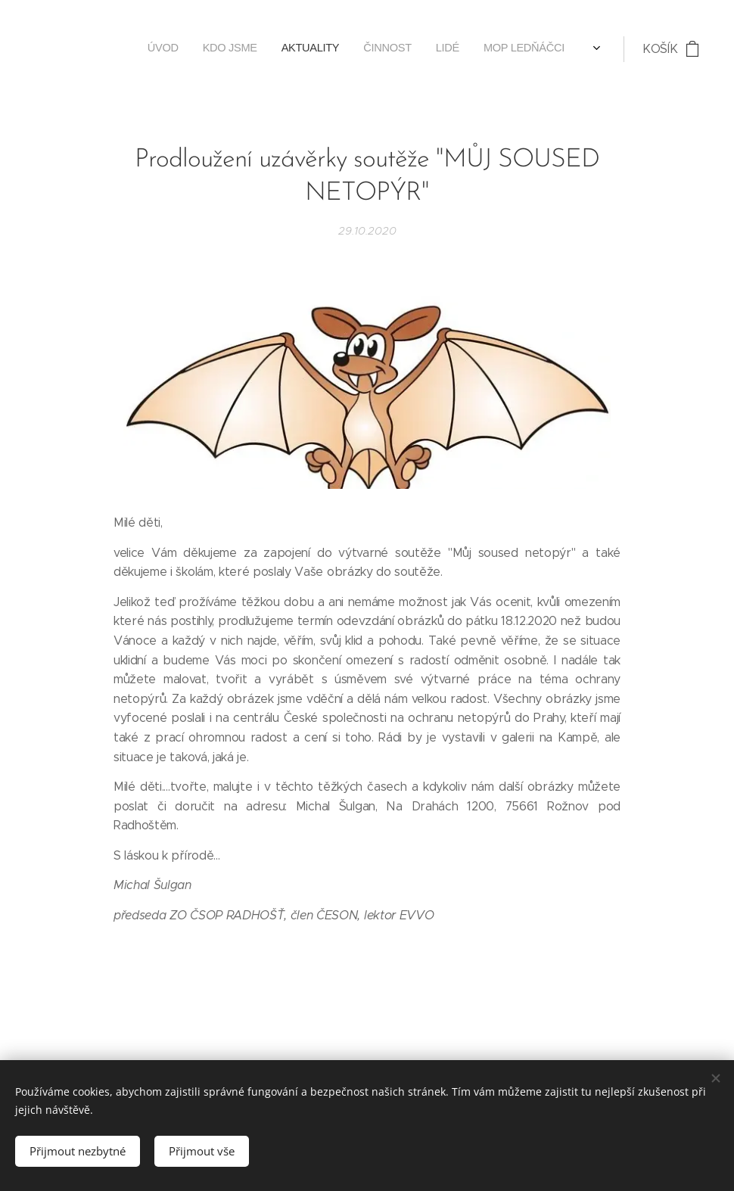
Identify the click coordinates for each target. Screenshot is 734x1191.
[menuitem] (213, 49)
